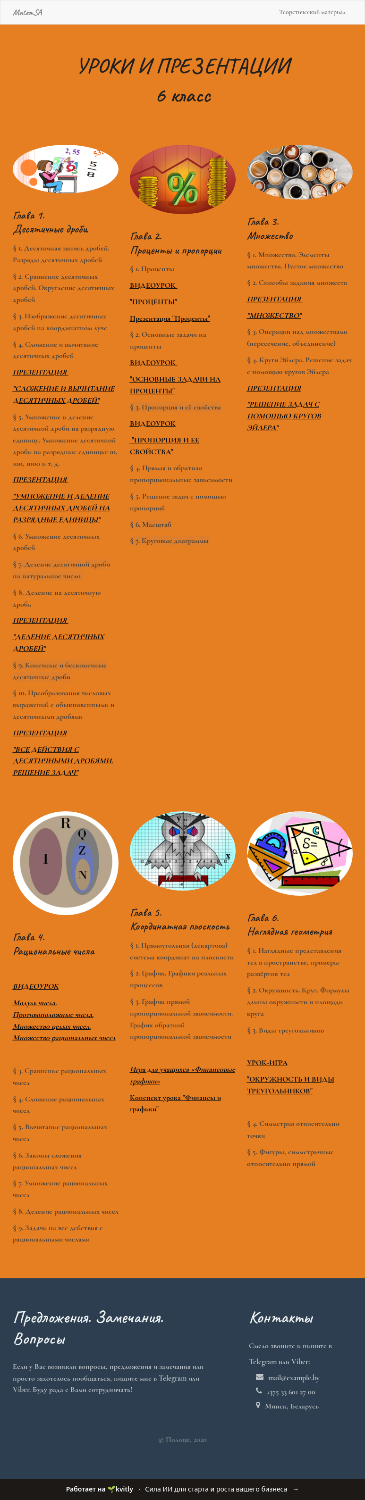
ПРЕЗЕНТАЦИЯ (40, 479)
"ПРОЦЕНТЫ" (153, 302)
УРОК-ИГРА (267, 1062)
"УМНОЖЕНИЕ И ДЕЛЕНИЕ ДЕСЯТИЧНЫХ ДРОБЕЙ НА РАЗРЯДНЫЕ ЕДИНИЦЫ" (61, 508)
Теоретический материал (312, 12)
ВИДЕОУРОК (154, 285)
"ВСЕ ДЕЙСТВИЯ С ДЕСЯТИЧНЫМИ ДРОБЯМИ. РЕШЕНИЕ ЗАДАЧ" (63, 761)
